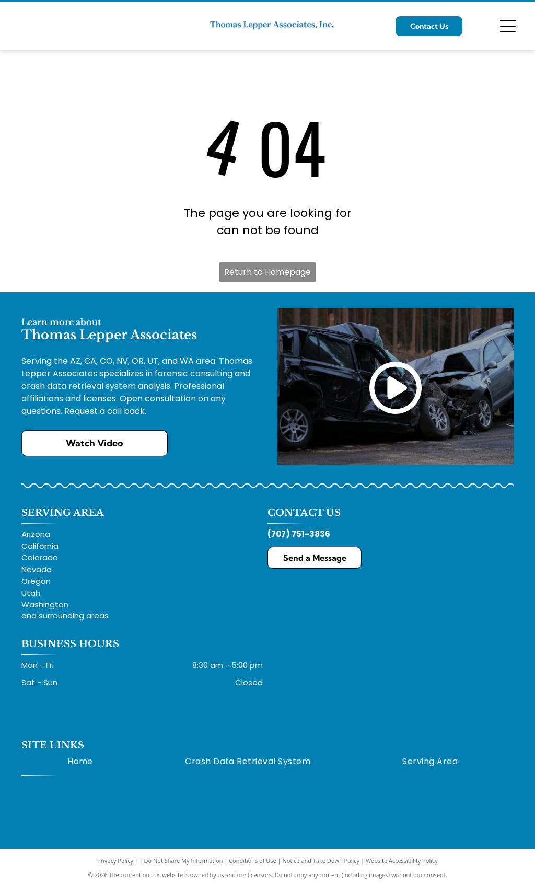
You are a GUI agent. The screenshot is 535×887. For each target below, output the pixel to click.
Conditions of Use (252, 861)
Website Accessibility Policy (402, 861)
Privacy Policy (115, 861)
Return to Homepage (267, 272)
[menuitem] (80, 761)
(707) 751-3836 (299, 533)
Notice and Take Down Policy (321, 861)
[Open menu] (508, 26)
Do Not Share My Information (183, 861)
